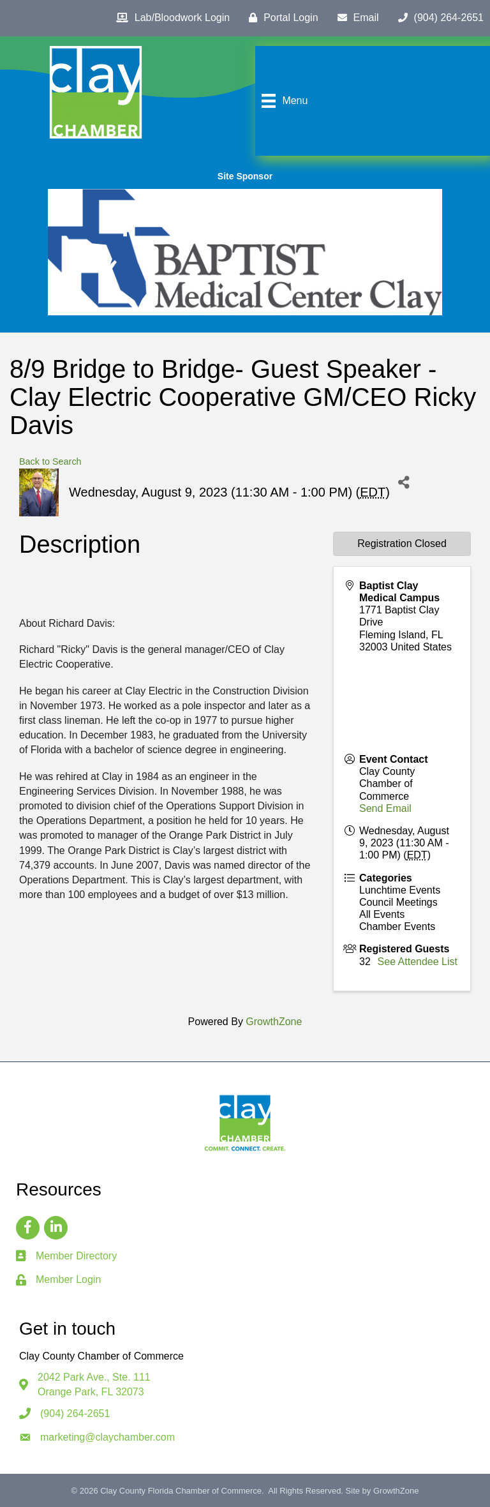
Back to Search (50, 461)
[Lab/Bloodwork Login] (170, 17)
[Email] (355, 17)
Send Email (385, 808)
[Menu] (283, 100)
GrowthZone (274, 1021)
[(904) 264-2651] (438, 17)
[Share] (404, 483)
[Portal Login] (280, 17)
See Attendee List (417, 961)
